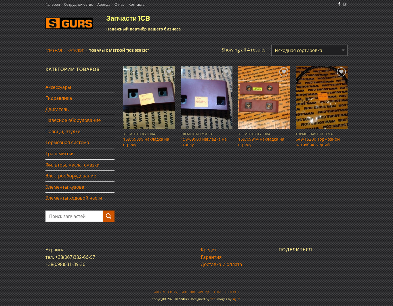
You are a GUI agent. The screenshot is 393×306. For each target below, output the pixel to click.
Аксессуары (58, 87)
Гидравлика (58, 98)
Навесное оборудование (73, 120)
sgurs (236, 299)
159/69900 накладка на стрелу (204, 142)
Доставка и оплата (221, 264)
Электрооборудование (70, 176)
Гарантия (211, 257)
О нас (120, 4)
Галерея (52, 4)
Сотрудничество (78, 4)
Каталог (75, 50)
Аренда (103, 4)
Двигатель (57, 109)
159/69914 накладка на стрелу (261, 142)
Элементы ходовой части (73, 198)
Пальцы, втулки (63, 131)
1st (212, 299)
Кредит (209, 249)
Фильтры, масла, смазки (72, 165)
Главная (53, 50)
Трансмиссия (60, 153)
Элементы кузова (64, 187)
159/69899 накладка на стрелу (146, 142)
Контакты (136, 4)
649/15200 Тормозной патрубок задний (318, 142)
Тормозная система (67, 142)
